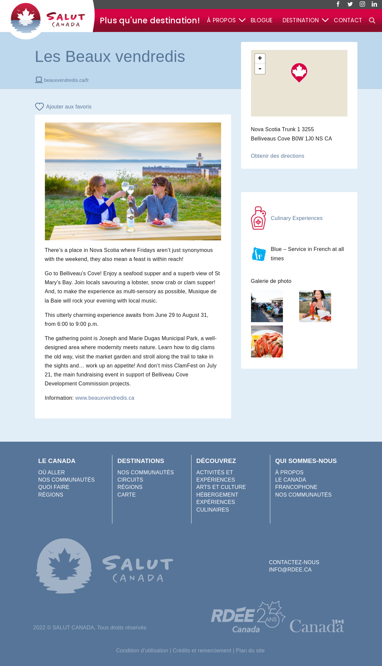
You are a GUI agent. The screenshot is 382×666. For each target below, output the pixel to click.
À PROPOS (289, 472)
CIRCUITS (130, 480)
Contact (348, 20)
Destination (301, 20)
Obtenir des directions (278, 156)
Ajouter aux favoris (69, 107)
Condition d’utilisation (142, 650)
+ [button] (260, 59)
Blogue (261, 20)
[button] (372, 21)
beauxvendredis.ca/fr (66, 80)
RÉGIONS (50, 495)
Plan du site (250, 650)
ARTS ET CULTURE (221, 487)
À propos (221, 20)
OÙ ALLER (51, 472)
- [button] (260, 69)
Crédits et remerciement (202, 650)
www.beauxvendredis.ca (105, 398)
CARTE (126, 495)
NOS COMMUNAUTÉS (66, 480)
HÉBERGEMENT (217, 495)
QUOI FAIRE (53, 487)
